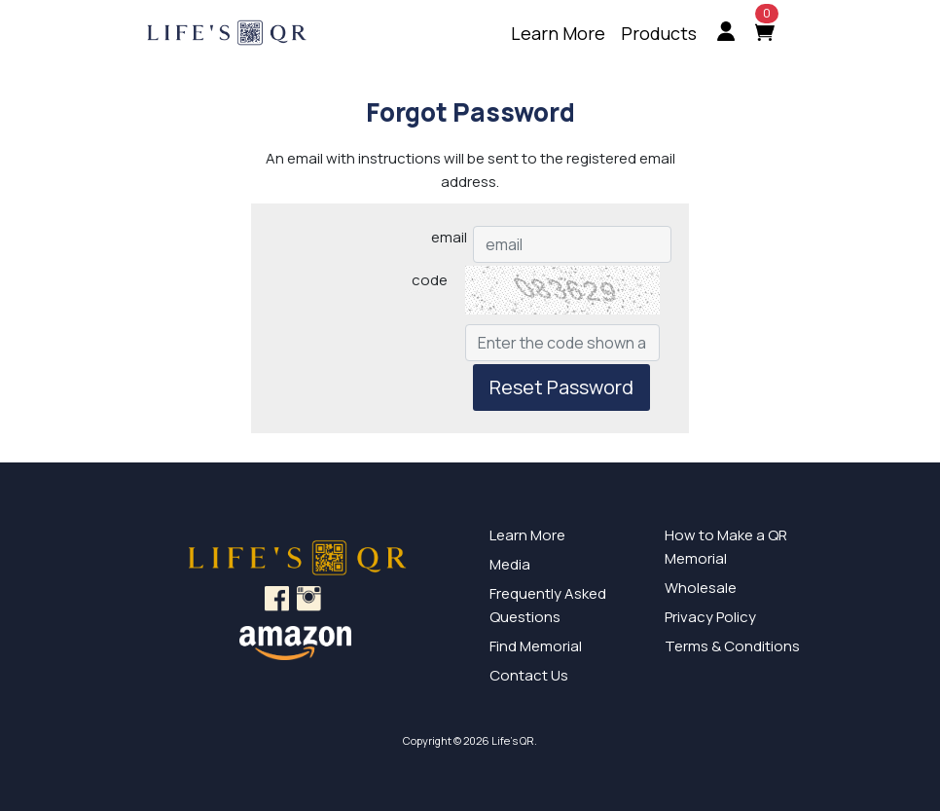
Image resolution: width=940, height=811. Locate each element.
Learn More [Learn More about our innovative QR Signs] (527, 535)
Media (509, 564)
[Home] (247, 34)
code (430, 280)
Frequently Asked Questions (547, 605)
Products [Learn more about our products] (659, 33)
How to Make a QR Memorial (726, 547)
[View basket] (776, 34)
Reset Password (561, 387)
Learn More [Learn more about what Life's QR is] (558, 33)
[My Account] (726, 34)
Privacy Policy (710, 617)
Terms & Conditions (732, 646)
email (449, 237)
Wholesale (701, 587)
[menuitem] (558, 34)
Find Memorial (535, 646)
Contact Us (528, 675)
